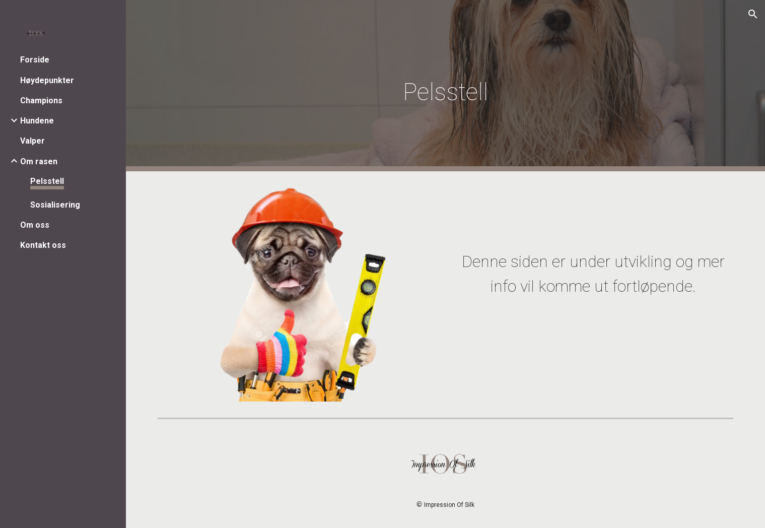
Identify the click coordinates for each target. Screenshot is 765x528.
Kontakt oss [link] (43, 245)
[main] (446, 85)
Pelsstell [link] (47, 181)
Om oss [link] (34, 225)
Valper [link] (32, 141)
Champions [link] (41, 100)
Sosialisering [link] (55, 205)
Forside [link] (34, 59)
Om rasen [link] (38, 161)
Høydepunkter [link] (47, 80)
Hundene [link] (37, 120)
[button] (753, 14)
